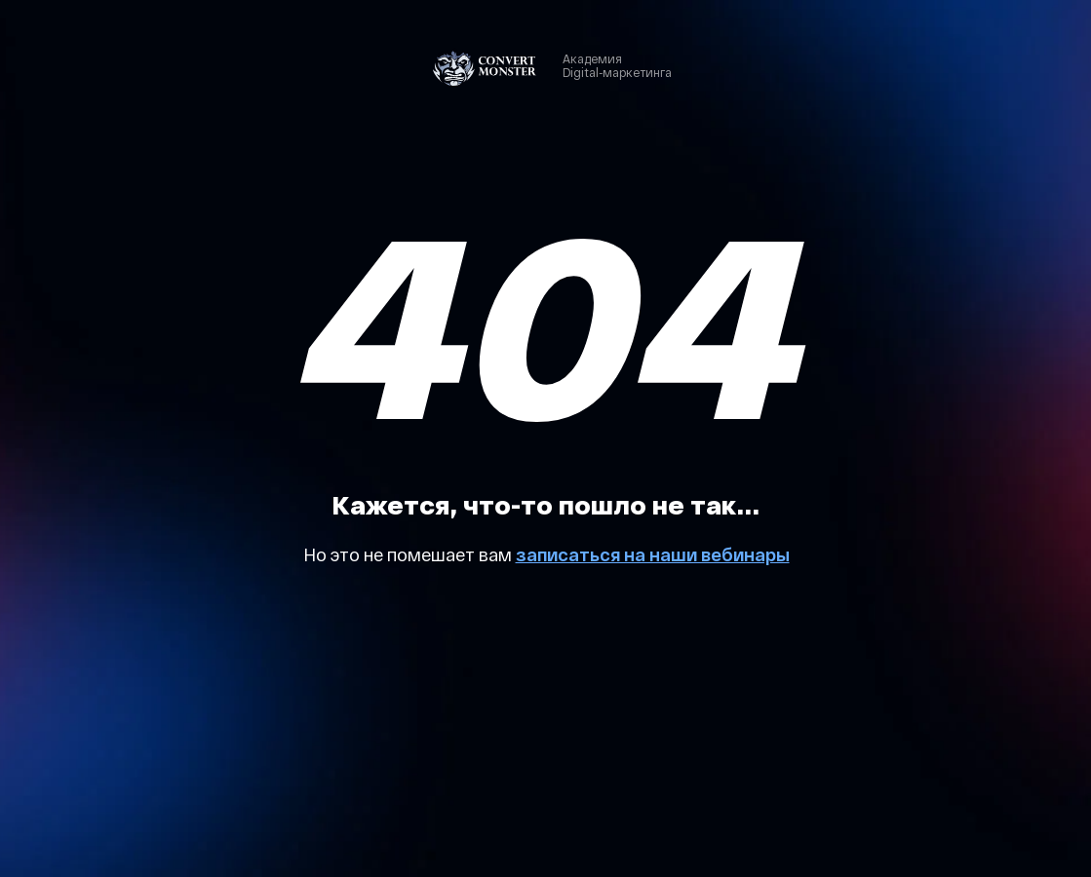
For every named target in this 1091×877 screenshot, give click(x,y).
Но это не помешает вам (409, 554)
